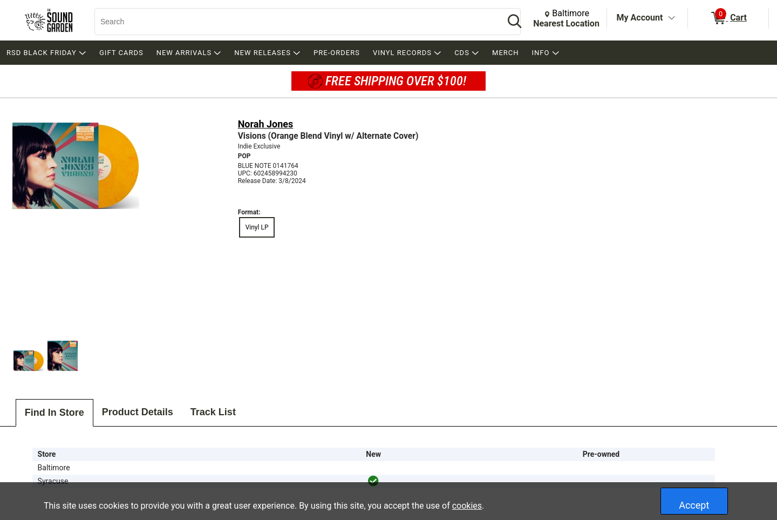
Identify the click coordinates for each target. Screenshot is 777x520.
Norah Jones (266, 124)
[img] (373, 481)
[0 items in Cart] (728, 18)
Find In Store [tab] (54, 412)
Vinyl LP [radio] (257, 227)
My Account (640, 17)
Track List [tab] (213, 412)
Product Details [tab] (137, 412)
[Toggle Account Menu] (671, 18)
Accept (694, 505)
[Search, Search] (294, 22)
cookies (467, 506)
